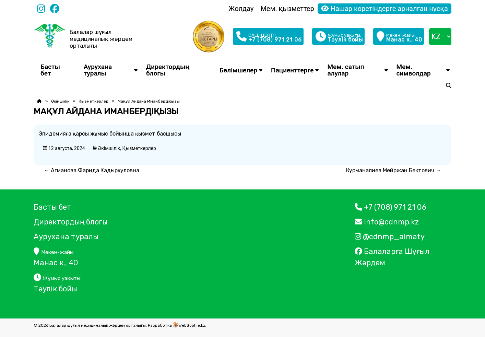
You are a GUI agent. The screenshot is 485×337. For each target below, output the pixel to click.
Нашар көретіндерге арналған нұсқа (384, 8)
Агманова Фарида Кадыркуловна (91, 170)
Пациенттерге (292, 70)
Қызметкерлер (93, 101)
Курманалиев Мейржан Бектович (393, 170)
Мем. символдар (414, 70)
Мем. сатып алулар (345, 70)
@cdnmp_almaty (390, 236)
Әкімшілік (60, 101)
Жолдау (240, 8)
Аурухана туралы (98, 70)
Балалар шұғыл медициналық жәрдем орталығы (101, 38)
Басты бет (50, 70)
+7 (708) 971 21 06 (390, 207)
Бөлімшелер (238, 70)
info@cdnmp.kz (387, 221)
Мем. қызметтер (287, 8)
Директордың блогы (168, 70)
